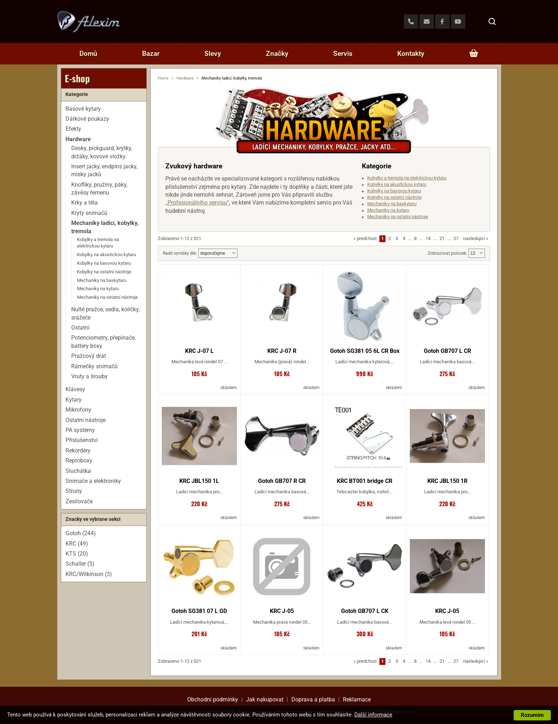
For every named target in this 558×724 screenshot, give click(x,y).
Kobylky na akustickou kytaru (396, 184)
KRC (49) (76, 543)
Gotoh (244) (80, 533)
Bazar (151, 53)
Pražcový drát (88, 356)
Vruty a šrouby (89, 376)
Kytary (73, 399)
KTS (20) (76, 553)
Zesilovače (79, 501)
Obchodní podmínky (212, 699)
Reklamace (357, 699)
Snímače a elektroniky (93, 481)
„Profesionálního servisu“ (197, 202)
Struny (73, 491)
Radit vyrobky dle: (180, 253)
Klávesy (75, 389)
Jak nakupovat (264, 699)
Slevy (212, 53)
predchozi (365, 238)
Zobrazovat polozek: (447, 253)
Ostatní (80, 327)
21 (442, 238)
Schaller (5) (79, 563)
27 (455, 238)
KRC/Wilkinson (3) (88, 574)
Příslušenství (81, 440)
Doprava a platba (313, 699)
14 (428, 238)
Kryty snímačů (89, 213)
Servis (343, 53)
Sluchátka (78, 471)
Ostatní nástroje (85, 420)
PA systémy (80, 430)
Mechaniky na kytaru (388, 210)
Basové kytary (83, 108)
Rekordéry (78, 450)
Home (163, 78)
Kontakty (410, 53)
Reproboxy (78, 460)
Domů (88, 53)
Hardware (185, 78)
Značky (277, 53)
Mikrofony (78, 409)
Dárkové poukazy (87, 118)
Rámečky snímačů (94, 366)
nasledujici (475, 238)
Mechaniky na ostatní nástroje (397, 216)
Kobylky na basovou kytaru (394, 190)
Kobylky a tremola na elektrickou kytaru (406, 178)
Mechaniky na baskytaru (392, 203)
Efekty (73, 128)
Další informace (373, 714)
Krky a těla (84, 202)
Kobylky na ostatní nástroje (394, 197)
